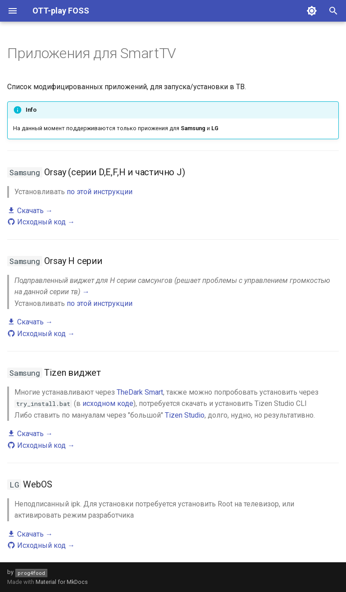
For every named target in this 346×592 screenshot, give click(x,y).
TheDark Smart (140, 392)
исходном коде (107, 403)
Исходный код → (41, 222)
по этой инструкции (99, 191)
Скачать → (30, 210)
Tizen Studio (185, 415)
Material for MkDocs (62, 581)
